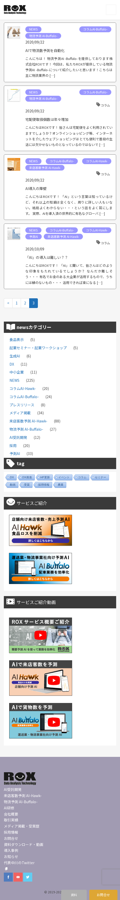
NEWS (33, 29)
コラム (105, 105)
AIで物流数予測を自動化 (44, 50)
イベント (64, 477)
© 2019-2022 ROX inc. (60, 892)
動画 (13, 484)
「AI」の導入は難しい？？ (46, 257)
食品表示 (16, 339)
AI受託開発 (18, 437)
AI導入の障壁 (36, 188)
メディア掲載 (20, 412)
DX (11, 364)
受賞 (27, 484)
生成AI (14, 355)
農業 (60, 484)
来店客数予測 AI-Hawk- (45, 167)
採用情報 (43, 484)
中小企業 (16, 372)
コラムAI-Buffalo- (95, 29)
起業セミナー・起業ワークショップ (38, 347)
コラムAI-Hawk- (96, 161)
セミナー (100, 477)
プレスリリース (21, 404)
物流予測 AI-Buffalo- (43, 36)
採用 (13, 445)
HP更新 (45, 477)
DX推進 (27, 477)
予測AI (33, 236)
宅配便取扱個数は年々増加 (46, 119)
